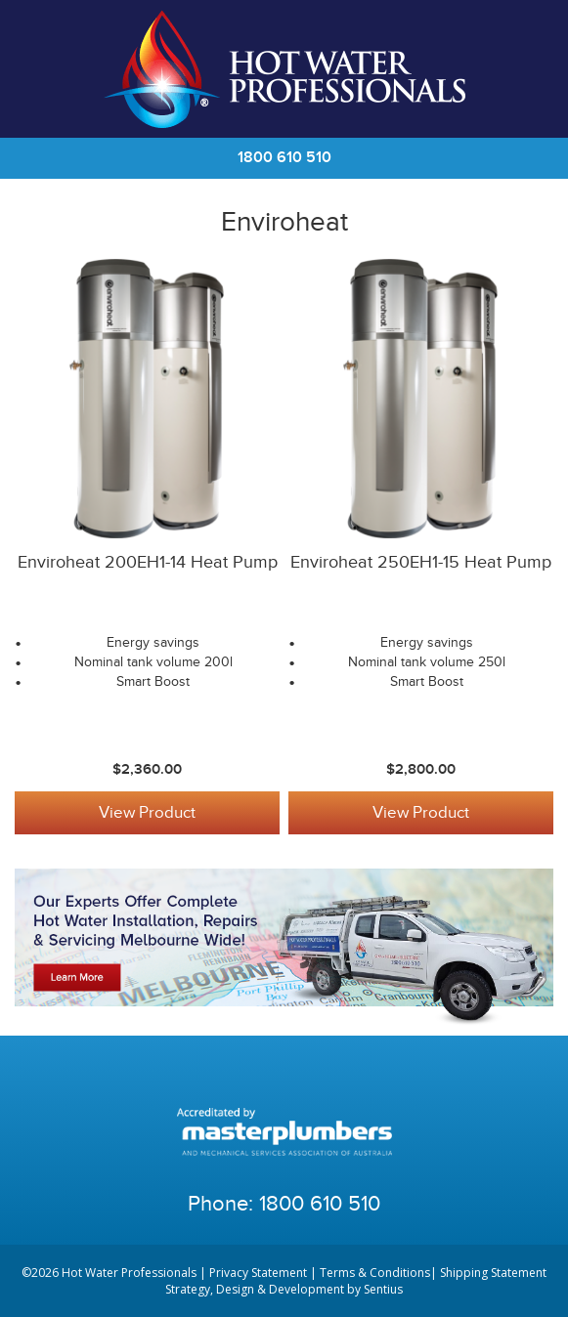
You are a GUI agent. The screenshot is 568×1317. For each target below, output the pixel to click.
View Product (147, 813)
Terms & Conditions (375, 1272)
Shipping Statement (493, 1272)
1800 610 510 (284, 158)
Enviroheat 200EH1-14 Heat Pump (148, 562)
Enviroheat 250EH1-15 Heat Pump (420, 562)
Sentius (383, 1289)
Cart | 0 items (528, 69)
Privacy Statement (258, 1272)
